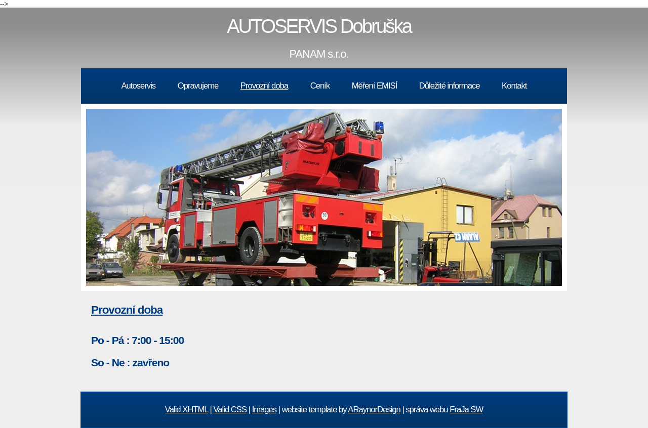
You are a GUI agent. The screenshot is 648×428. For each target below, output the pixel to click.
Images (264, 409)
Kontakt (514, 86)
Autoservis (139, 86)
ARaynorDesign (374, 409)
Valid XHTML (186, 409)
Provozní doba (264, 86)
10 (409, 295)
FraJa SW (466, 409)
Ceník (320, 86)
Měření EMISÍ (374, 86)
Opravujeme (198, 86)
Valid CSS (230, 409)
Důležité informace (449, 86)
